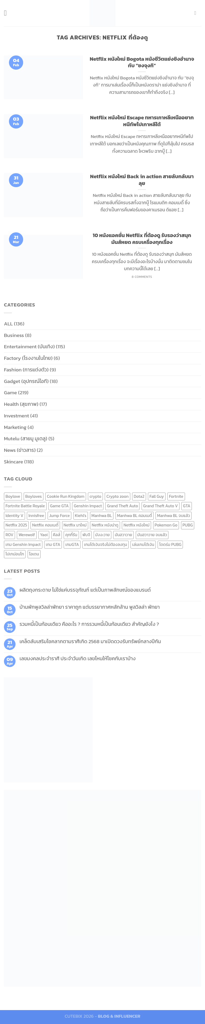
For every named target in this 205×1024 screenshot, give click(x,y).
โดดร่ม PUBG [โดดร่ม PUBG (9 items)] (170, 544)
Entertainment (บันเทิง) (29, 346)
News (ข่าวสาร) (20, 450)
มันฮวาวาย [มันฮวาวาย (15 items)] (123, 535)
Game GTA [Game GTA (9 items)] (59, 506)
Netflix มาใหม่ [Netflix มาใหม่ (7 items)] (75, 525)
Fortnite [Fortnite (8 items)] (176, 496)
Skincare (13, 461)
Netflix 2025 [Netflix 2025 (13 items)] (16, 525)
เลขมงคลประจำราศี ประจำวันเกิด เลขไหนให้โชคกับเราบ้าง (77, 659)
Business (14, 335)
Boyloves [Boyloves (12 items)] (33, 496)
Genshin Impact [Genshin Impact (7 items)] (88, 506)
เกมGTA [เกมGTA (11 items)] (72, 544)
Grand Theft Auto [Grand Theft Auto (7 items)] (122, 506)
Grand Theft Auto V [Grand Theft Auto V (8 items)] (160, 506)
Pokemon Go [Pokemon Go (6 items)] (166, 525)
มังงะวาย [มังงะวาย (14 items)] (102, 535)
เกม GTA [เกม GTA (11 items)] (53, 544)
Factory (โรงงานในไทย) (28, 358)
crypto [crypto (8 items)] (95, 496)
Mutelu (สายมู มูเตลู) (25, 438)
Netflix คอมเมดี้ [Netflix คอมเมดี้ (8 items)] (45, 525)
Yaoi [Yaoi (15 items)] (44, 535)
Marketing (15, 427)
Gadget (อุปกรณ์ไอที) (26, 381)
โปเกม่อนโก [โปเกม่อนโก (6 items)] (15, 554)
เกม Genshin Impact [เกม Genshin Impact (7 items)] (23, 544)
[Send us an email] (197, 13)
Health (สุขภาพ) (21, 404)
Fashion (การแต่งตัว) (26, 369)
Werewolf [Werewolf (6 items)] (26, 535)
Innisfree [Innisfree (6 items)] (36, 516)
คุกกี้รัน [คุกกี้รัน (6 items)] (71, 535)
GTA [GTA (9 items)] (186, 506)
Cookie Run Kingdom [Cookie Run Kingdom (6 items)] (65, 496)
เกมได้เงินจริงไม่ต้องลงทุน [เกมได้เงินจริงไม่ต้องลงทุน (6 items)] (105, 544)
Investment (16, 415)
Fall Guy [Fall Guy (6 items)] (156, 496)
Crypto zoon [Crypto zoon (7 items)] (117, 496)
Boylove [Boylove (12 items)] (13, 496)
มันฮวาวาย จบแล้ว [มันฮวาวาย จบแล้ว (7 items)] (152, 535)
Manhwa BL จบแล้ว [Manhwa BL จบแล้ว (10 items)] (173, 516)
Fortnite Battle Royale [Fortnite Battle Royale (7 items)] (25, 506)
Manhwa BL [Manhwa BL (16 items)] (102, 516)
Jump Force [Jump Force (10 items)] (59, 516)
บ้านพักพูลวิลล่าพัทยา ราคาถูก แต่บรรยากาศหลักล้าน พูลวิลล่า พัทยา (89, 607)
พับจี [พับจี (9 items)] (86, 535)
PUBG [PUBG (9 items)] (188, 525)
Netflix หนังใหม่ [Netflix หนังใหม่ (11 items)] (136, 525)
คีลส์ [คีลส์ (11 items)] (56, 535)
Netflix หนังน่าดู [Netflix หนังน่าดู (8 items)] (105, 525)
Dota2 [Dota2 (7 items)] (139, 496)
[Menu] (8, 13)
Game (10, 392)
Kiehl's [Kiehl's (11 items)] (81, 516)
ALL (8, 323)
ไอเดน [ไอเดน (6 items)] (34, 554)
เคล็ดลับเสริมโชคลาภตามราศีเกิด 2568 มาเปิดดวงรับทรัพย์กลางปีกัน (90, 641)
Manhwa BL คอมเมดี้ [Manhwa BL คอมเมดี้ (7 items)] (134, 516)
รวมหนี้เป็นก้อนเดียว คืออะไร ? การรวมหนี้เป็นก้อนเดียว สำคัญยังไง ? (89, 624)
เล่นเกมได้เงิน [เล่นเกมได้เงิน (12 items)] (143, 544)
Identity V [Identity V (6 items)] (14, 516)
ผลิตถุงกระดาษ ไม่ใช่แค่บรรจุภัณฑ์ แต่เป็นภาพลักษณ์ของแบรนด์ (85, 590)
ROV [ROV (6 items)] (9, 535)
